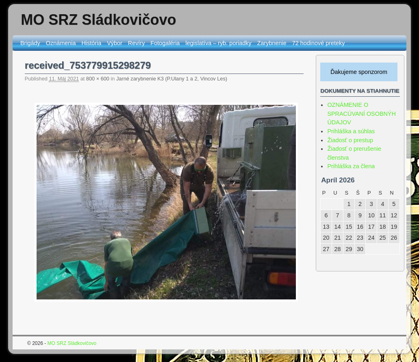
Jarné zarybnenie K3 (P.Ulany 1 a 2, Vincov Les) (171, 79)
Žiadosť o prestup (350, 140)
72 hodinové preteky (318, 43)
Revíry (136, 43)
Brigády (30, 43)
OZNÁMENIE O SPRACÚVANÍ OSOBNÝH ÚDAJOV (361, 114)
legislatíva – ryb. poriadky (218, 43)
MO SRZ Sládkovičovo (98, 19)
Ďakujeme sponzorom (358, 72)
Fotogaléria (165, 43)
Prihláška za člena (351, 166)
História (91, 43)
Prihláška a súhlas (351, 131)
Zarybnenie (272, 43)
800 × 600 (97, 79)
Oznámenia (61, 43)
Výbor (114, 43)
